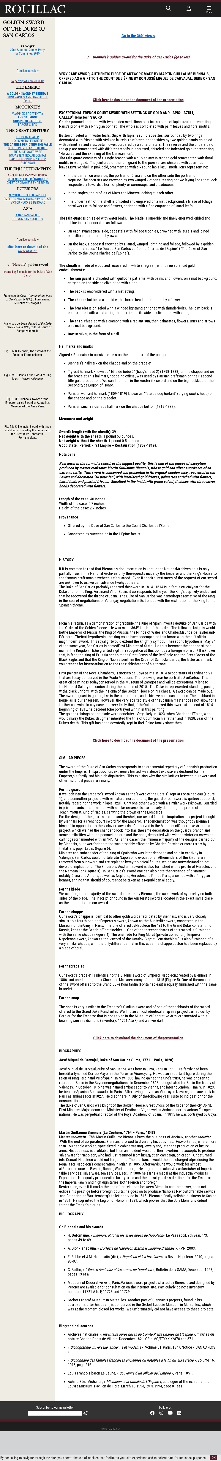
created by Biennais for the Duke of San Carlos (27, 273)
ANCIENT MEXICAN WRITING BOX (27, 175)
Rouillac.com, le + (28, 240)
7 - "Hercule (16, 265)
